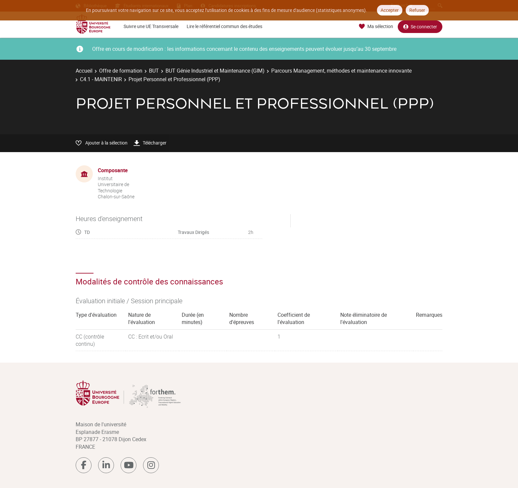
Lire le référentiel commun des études (224, 26)
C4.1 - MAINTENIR (101, 79)
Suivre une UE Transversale (151, 26)
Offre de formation (120, 70)
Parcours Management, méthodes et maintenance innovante (341, 70)
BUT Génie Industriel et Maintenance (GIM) (215, 70)
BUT (154, 70)
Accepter (390, 10)
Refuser (417, 10)
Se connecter (420, 26)
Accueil (84, 70)
